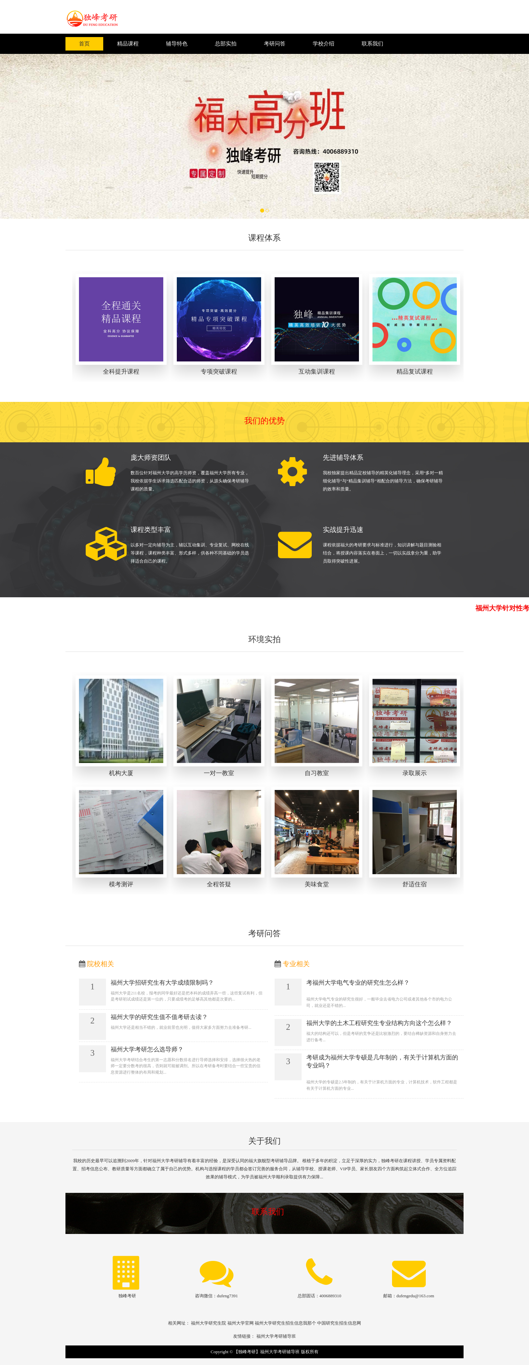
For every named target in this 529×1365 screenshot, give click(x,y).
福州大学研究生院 (208, 1323)
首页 (84, 43)
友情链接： (244, 1336)
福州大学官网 (240, 1323)
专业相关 (296, 963)
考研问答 (274, 43)
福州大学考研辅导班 (276, 1336)
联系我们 (372, 43)
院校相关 (100, 963)
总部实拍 (225, 43)
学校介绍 (323, 43)
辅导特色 (177, 43)
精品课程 (128, 43)
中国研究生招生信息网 (339, 1323)
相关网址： (179, 1323)
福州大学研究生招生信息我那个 (285, 1323)
